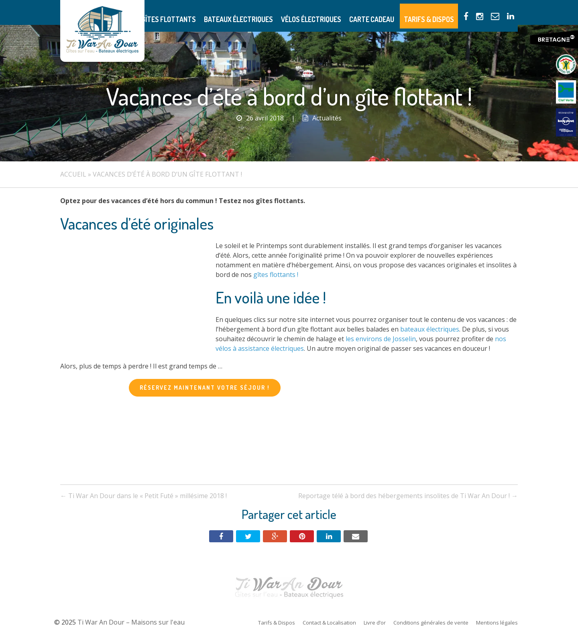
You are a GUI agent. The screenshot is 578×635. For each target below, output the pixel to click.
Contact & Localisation (329, 622)
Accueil (73, 174)
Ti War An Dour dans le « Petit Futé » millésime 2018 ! (143, 495)
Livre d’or (375, 622)
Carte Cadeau (390, 12)
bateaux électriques (429, 329)
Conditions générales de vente (430, 622)
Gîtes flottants (213, 12)
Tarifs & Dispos (439, 12)
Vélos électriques (337, 12)
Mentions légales (497, 622)
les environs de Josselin (381, 338)
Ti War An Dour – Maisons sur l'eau (102, 31)
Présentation (163, 12)
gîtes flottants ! (275, 274)
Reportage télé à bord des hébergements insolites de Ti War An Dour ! (408, 495)
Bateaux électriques (273, 12)
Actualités (327, 118)
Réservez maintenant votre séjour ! (205, 387)
